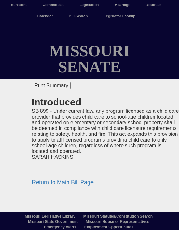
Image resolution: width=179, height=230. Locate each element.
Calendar (45, 16)
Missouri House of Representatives (117, 221)
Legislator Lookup (120, 16)
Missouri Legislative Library (50, 216)
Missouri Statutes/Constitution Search (118, 216)
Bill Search (78, 16)
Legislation (89, 5)
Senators (19, 5)
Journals (154, 5)
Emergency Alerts (60, 227)
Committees (53, 5)
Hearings (122, 5)
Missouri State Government (53, 221)
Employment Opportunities (108, 227)
